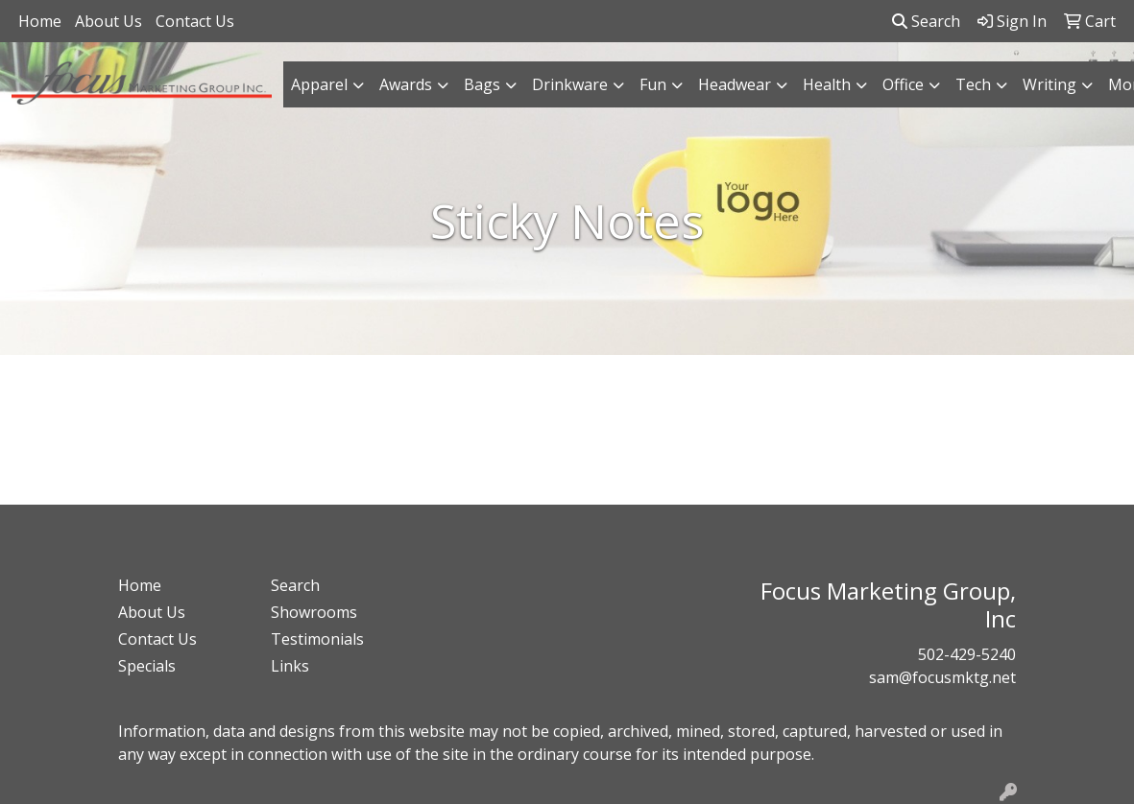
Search (926, 21)
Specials (147, 665)
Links (290, 665)
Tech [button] (973, 84)
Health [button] (827, 84)
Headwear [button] (734, 84)
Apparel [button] (319, 84)
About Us (108, 21)
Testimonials (317, 639)
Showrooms (314, 612)
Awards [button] (405, 84)
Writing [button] (1049, 84)
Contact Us (195, 21)
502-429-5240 (967, 654)
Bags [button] (482, 84)
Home (39, 21)
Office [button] (903, 84)
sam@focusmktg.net (942, 677)
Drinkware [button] (570, 84)
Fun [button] (652, 84)
